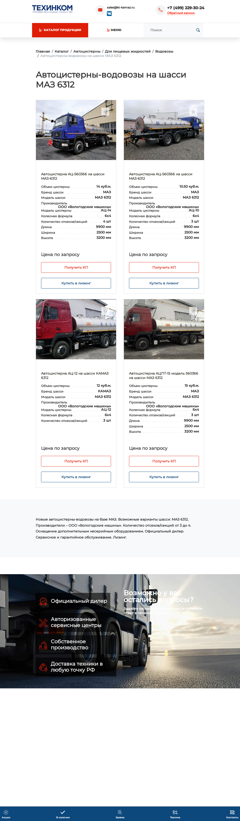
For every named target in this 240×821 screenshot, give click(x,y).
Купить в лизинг (76, 283)
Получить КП (76, 267)
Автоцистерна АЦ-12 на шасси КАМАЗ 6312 (75, 375)
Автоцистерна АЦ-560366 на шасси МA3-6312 (72, 176)
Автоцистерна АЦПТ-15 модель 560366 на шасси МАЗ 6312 (163, 375)
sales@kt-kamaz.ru (121, 7)
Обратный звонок (181, 13)
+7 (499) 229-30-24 (185, 8)
